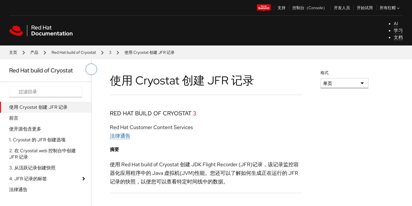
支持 (282, 7)
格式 (324, 72)
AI (396, 24)
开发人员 (342, 7)
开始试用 (365, 7)
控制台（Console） (309, 7)
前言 (13, 118)
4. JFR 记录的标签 (28, 179)
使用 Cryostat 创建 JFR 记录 (38, 107)
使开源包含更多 (25, 129)
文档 (398, 37)
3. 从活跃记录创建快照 (32, 168)
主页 (13, 52)
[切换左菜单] (91, 69)
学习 (398, 30)
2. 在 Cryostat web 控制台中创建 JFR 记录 (42, 154)
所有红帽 (390, 7)
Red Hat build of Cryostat (74, 52)
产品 (34, 52)
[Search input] (45, 91)
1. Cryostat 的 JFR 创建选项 (37, 140)
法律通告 (18, 190)
